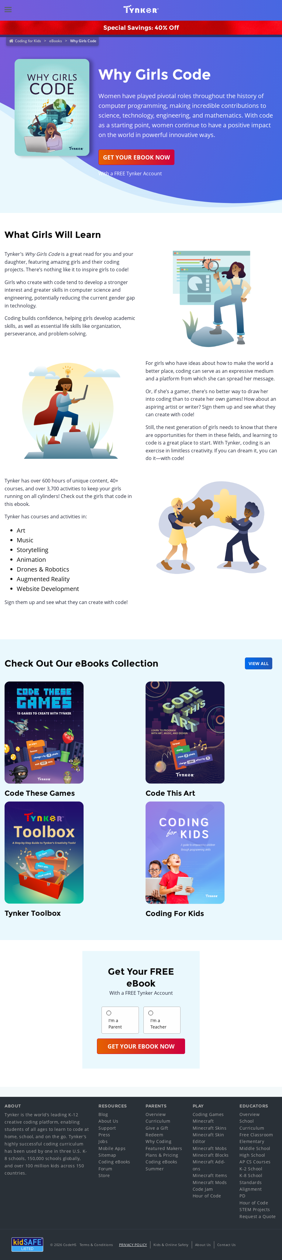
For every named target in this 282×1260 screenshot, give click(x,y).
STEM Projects (254, 1209)
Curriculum (158, 1121)
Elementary (251, 1141)
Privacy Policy (133, 1244)
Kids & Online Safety (171, 1244)
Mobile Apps (112, 1148)
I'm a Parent (115, 1024)
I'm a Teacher (158, 1024)
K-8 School (250, 1175)
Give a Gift (157, 1128)
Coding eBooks (114, 1162)
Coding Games (208, 1114)
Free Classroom (256, 1135)
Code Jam (203, 1189)
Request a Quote (257, 1216)
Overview (156, 1114)
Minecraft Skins (210, 1128)
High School (252, 1155)
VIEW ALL (259, 663)
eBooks (55, 40)
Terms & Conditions (96, 1244)
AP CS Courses (255, 1162)
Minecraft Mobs (210, 1148)
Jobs (103, 1141)
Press (104, 1135)
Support (107, 1128)
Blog (103, 1114)
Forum (105, 1169)
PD (242, 1196)
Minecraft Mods (210, 1182)
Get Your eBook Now (141, 1046)
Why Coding (158, 1141)
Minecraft (203, 1121)
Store (104, 1175)
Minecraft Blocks (211, 1155)
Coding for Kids (28, 40)
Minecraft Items (210, 1175)
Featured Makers (164, 1148)
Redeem (154, 1135)
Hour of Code (207, 1196)
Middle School (254, 1148)
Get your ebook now (136, 157)
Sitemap (107, 1155)
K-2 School (250, 1169)
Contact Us (226, 1244)
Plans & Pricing (162, 1155)
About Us (108, 1121)
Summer (155, 1169)
